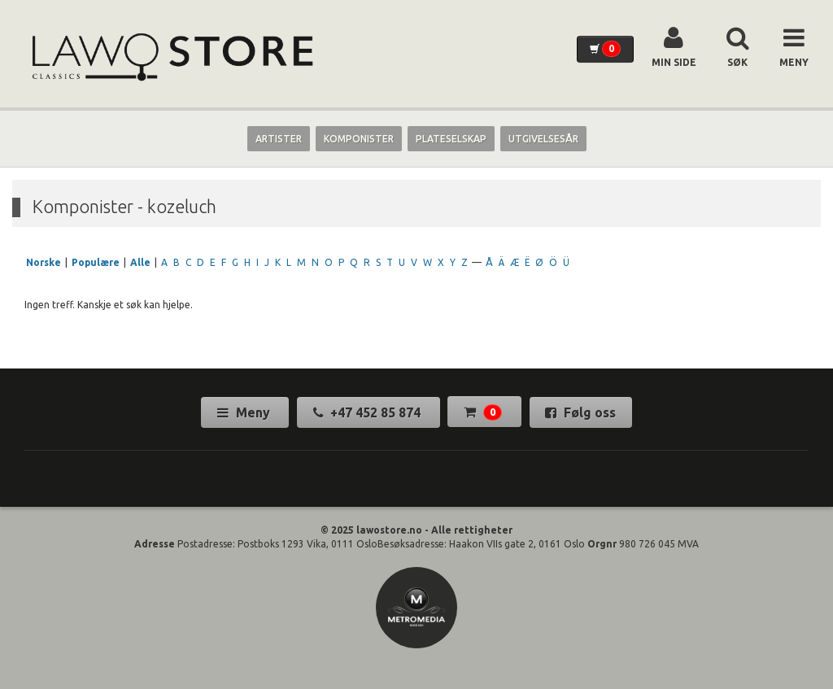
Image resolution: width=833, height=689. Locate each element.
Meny (245, 412)
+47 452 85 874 (368, 412)
